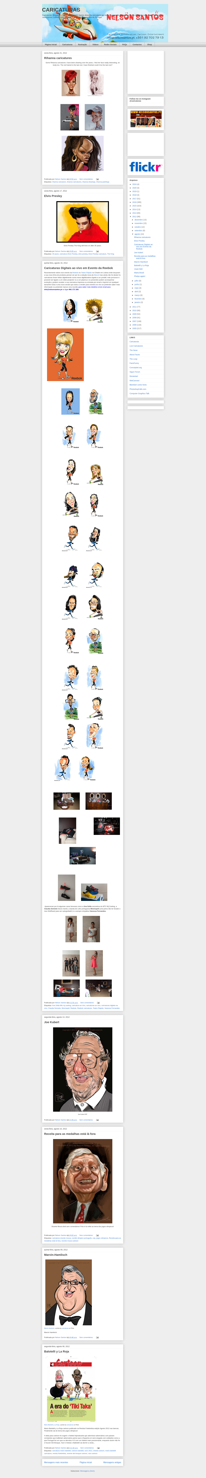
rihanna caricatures (74, 182)
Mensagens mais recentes (56, 1462)
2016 (134, 202)
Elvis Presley (53, 196)
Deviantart (134, 376)
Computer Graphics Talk (139, 393)
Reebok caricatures (84, 1008)
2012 (134, 217)
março (137, 295)
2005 (134, 328)
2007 (134, 321)
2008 (134, 318)
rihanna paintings (102, 182)
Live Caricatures (136, 346)
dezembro (139, 220)
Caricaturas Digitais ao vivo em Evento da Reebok (78, 268)
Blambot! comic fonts (138, 385)
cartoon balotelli (78, 1451)
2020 (134, 188)
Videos (95, 44)
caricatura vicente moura (61, 1238)
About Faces (135, 355)
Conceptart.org (136, 367)
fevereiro (138, 299)
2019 (134, 191)
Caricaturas (67, 44)
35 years (55, 254)
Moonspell (65, 1008)
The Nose (134, 350)
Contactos (137, 44)
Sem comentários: (86, 179)
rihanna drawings (88, 182)
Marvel (96, 275)
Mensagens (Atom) (87, 1471)
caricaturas (65, 1328)
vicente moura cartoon (69, 1241)
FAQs (124, 44)
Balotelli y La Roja (56, 1351)
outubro (138, 227)
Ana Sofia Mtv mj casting (61, 1005)
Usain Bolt (138, 269)
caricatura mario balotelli (61, 1451)
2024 (134, 184)
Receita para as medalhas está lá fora (70, 1134)
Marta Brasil (139, 273)
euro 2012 (88, 1451)
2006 (134, 325)
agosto (138, 234)
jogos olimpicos (102, 1238)
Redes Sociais (110, 44)
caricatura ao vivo (78, 1005)
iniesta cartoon (98, 1451)
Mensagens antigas (112, 1462)
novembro (139, 223)
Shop (149, 44)
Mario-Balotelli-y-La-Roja (51, 1425)
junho (137, 284)
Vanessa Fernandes (112, 1008)
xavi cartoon (92, 1453)
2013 (134, 213)
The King (110, 254)
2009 (134, 314)
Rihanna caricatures (58, 58)
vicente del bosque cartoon (77, 1453)
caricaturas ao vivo (93, 1005)
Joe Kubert (51, 1022)
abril (136, 291)
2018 (134, 195)
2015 (134, 206)
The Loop (133, 359)
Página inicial (51, 44)
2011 (134, 307)
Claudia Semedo (54, 1008)
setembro (139, 230)
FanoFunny (134, 363)
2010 (134, 310)
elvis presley (83, 254)
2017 (134, 199)
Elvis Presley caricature (97, 254)
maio (137, 288)
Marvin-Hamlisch (55, 1254)
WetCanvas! (135, 381)
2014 (134, 209)
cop (94, 1238)
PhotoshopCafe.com (138, 389)
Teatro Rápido (86, 273)
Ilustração (82, 44)
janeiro (138, 302)
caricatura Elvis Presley (68, 254)
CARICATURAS (61, 10)
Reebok (75, 273)
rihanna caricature (59, 182)
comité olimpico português (82, 1238)
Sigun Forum (135, 372)
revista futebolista (59, 1453)
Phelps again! (139, 276)
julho (137, 281)
